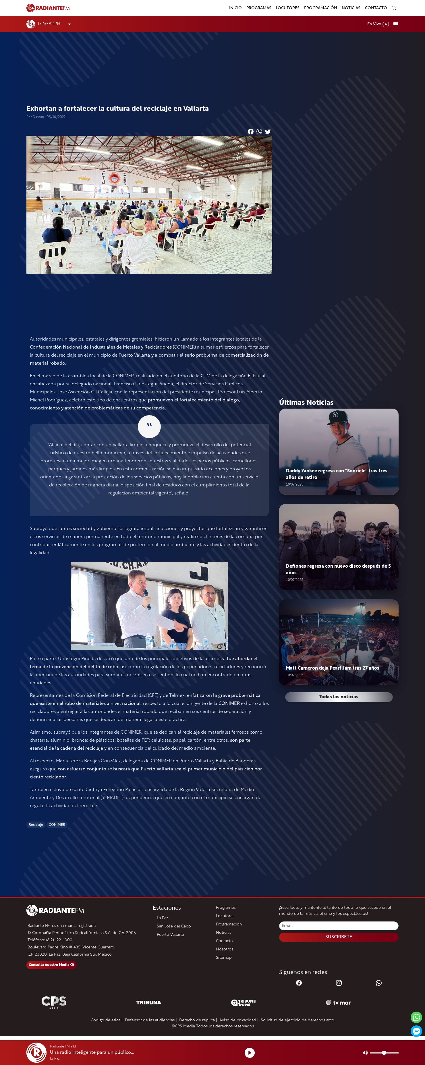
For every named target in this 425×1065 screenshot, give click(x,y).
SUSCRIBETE (338, 937)
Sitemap (224, 958)
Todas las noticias (338, 697)
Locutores (288, 8)
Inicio (235, 8)
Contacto (376, 8)
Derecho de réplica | (198, 1020)
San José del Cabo (174, 926)
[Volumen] (384, 1053)
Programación (320, 8)
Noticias (351, 8)
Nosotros (224, 949)
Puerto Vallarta (170, 935)
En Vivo (378, 24)
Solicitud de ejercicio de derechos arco (297, 1020)
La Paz (162, 918)
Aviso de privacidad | (238, 1020)
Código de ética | (107, 1020)
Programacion (229, 924)
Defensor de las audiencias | (151, 1020)
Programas (258, 8)
